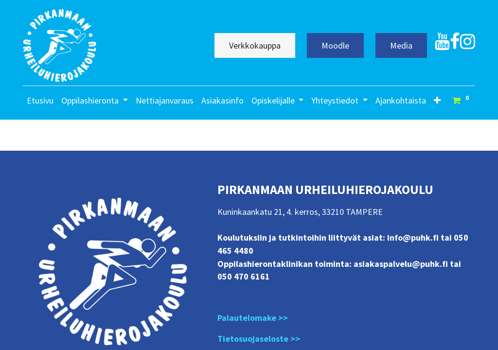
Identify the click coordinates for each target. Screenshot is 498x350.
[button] (437, 100)
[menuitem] (40, 100)
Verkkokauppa (255, 45)
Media (401, 45)
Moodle (335, 45)
